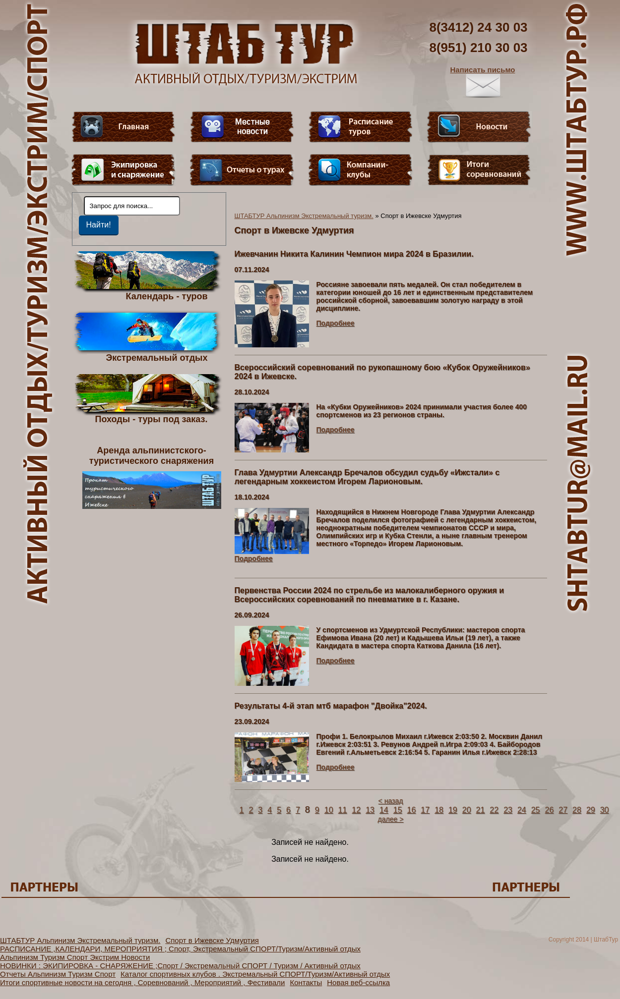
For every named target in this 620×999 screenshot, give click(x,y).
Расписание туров (360, 127)
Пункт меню (123, 170)
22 (494, 810)
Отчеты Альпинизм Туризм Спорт (58, 974)
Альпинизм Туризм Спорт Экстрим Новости (75, 957)
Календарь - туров (167, 295)
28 (576, 810)
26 (549, 810)
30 (604, 810)
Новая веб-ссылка (358, 982)
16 (411, 810)
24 (521, 810)
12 (356, 810)
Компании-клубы (360, 170)
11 (342, 810)
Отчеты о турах (242, 170)
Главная (123, 127)
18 (438, 810)
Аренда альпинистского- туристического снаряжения (151, 477)
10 (328, 810)
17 (425, 810)
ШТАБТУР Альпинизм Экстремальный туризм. (304, 216)
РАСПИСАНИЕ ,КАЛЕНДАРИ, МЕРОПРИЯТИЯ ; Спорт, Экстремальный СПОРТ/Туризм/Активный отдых (180, 948)
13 (370, 810)
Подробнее (335, 323)
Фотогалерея (479, 170)
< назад (390, 801)
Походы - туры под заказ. (151, 418)
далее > (391, 819)
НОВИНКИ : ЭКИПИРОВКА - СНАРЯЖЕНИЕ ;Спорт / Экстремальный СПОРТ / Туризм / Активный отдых (180, 965)
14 (383, 810)
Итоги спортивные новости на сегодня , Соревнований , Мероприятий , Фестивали (142, 982)
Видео (242, 127)
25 (535, 810)
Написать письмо (482, 81)
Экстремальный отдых (156, 357)
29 (590, 810)
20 (466, 810)
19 (452, 810)
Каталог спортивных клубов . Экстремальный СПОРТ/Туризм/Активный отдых (255, 974)
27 (562, 810)
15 (397, 810)
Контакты (306, 982)
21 (480, 810)
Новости (479, 127)
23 (507, 810)
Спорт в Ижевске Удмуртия (212, 940)
